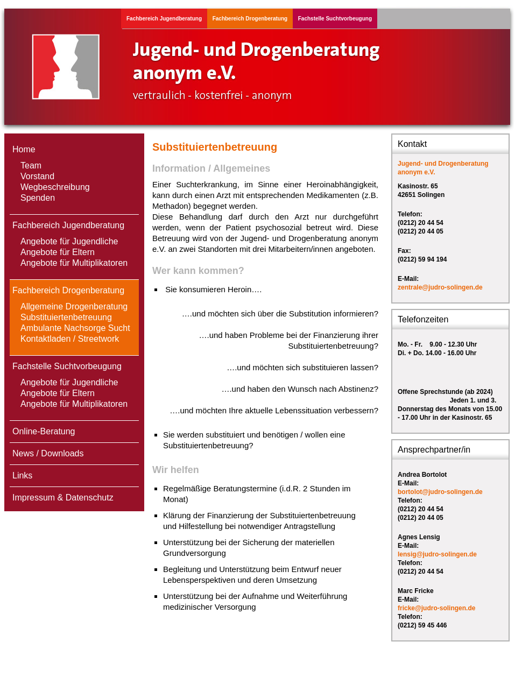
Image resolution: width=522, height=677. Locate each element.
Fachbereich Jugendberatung (164, 19)
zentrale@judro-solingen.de (440, 287)
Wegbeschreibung (55, 187)
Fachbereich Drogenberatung (250, 19)
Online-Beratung (43, 431)
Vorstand (37, 176)
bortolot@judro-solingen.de (440, 492)
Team (30, 165)
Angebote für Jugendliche (69, 241)
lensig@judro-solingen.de (437, 554)
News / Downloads (48, 453)
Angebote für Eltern (57, 252)
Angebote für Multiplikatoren (74, 262)
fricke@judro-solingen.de (436, 608)
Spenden (37, 197)
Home (24, 149)
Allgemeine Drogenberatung (74, 306)
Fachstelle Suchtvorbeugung (335, 19)
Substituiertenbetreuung (66, 317)
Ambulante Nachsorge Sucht (75, 328)
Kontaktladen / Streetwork (69, 338)
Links (22, 475)
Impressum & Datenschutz (63, 497)
